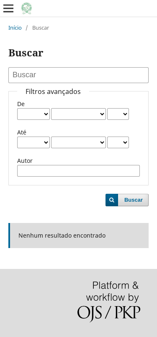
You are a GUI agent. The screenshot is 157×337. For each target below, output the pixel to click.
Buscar (133, 200)
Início (15, 27)
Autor (25, 161)
